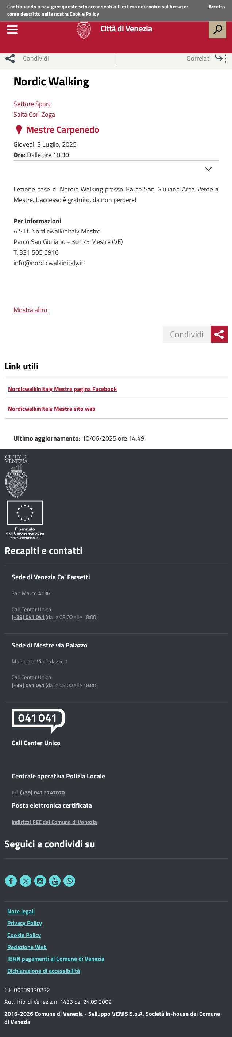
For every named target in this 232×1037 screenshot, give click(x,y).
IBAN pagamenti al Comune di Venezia (55, 958)
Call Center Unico (36, 743)
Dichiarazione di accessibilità (43, 970)
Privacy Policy (24, 922)
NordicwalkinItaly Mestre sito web (52, 408)
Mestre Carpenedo (62, 129)
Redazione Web (27, 947)
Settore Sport (31, 104)
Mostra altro (30, 310)
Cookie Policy (84, 14)
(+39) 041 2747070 (42, 793)
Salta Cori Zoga (34, 114)
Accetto (217, 6)
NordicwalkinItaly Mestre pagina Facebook (62, 388)
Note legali (21, 911)
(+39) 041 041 (28, 617)
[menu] (12, 29)
